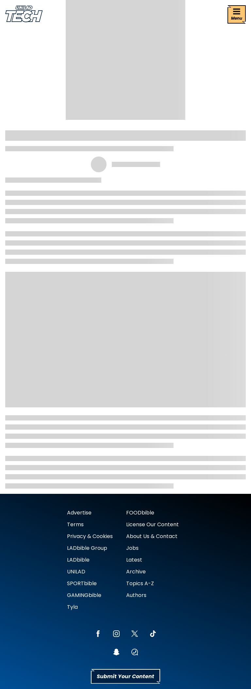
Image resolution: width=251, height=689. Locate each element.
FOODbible (140, 512)
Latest (134, 560)
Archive (136, 571)
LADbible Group (87, 548)
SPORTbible (82, 583)
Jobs (132, 548)
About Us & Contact (151, 536)
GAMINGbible (84, 595)
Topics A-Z (140, 583)
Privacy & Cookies (90, 536)
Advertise (79, 512)
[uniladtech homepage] (23, 15)
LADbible (78, 560)
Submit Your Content (125, 676)
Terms (75, 524)
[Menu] (236, 14)
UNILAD (76, 571)
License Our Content (152, 524)
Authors (136, 595)
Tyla (72, 607)
